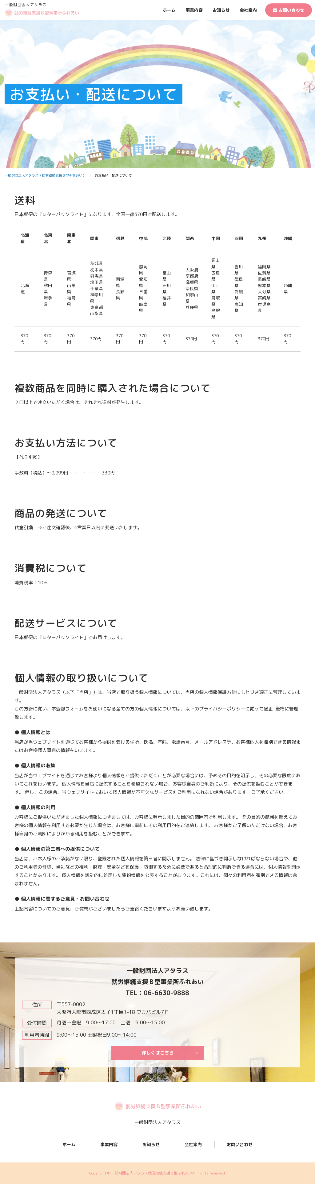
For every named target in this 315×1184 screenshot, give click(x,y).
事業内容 (194, 10)
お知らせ (221, 10)
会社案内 (248, 10)
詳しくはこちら (158, 1080)
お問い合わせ (288, 10)
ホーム (169, 10)
